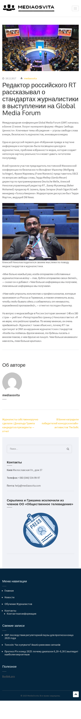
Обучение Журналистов (18, 604)
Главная (9, 590)
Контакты (10, 610)
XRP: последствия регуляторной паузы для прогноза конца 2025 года (39, 636)
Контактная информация (21, 613)
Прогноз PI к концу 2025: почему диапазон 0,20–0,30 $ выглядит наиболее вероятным (41, 653)
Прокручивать (76, 694)
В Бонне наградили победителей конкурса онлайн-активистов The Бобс (60, 423)
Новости (9, 597)
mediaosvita (30, 78)
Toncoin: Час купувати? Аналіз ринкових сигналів (32, 644)
